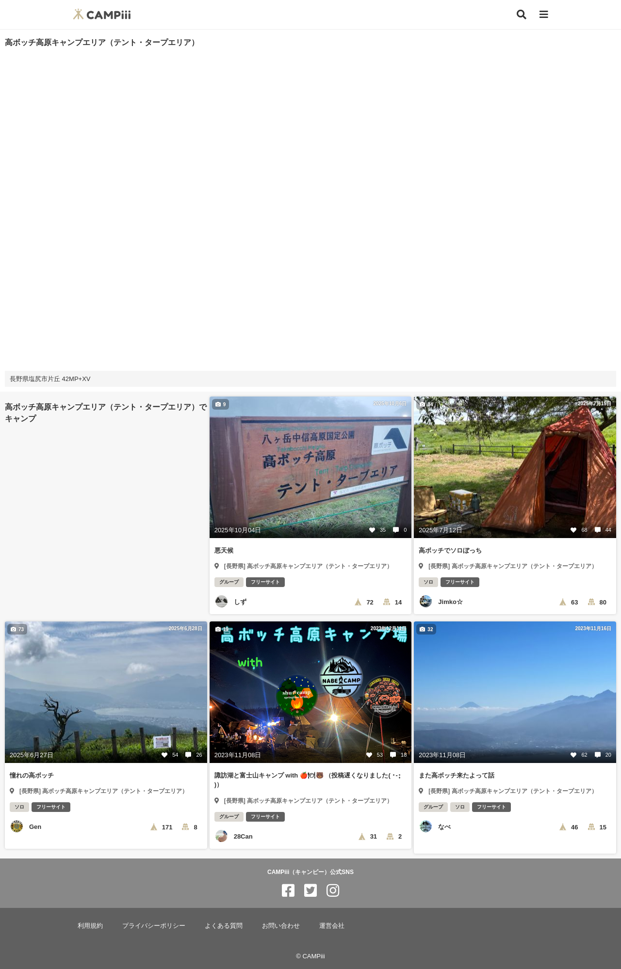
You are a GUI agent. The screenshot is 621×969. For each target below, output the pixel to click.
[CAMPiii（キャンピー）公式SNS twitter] (310, 890)
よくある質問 (224, 925)
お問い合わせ (281, 925)
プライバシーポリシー (153, 925)
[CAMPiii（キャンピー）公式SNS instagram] (333, 890)
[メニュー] (544, 14)
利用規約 (90, 925)
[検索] (521, 14)
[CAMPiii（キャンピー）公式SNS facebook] (288, 890)
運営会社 (331, 925)
